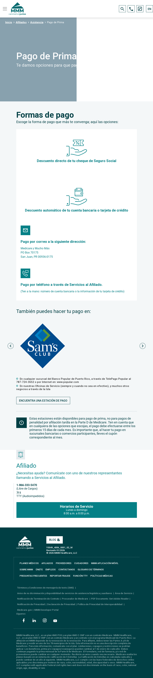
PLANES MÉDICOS (29, 563)
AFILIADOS (47, 563)
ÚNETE (39, 569)
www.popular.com (68, 382)
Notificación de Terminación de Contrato (38, 598)
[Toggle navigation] (4, 8)
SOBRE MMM (26, 569)
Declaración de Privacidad (61, 604)
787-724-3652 (25, 382)
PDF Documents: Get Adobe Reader (110, 598)
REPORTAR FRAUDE (60, 575)
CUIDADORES (81, 563)
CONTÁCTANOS (66, 569)
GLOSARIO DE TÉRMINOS (91, 569)
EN (149, 9)
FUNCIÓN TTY (80, 575)
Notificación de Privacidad (31, 604)
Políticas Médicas (101, 575)
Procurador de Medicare (75, 598)
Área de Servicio (123, 593)
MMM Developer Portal (46, 610)
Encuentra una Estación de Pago (43, 400)
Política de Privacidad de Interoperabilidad (100, 604)
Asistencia (36, 22)
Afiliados (21, 22)
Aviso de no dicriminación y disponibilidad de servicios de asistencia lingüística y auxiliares (64, 593)
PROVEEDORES (63, 563)
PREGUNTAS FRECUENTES (33, 575)
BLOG (54, 539)
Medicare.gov (24, 610)
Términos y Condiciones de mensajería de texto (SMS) (45, 587)
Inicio (8, 22)
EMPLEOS (50, 569)
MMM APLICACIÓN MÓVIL (104, 563)
